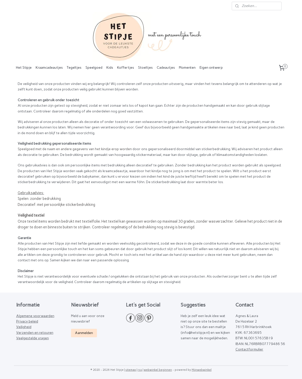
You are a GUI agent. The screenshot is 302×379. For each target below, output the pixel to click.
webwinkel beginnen (158, 370)
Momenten (187, 67)
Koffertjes (125, 67)
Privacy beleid (27, 321)
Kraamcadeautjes (49, 67)
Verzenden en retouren (34, 333)
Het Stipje (24, 67)
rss (140, 370)
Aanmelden (84, 333)
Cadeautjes (166, 67)
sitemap (130, 370)
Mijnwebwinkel (202, 370)
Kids (109, 67)
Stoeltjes (145, 67)
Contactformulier (249, 349)
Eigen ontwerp (211, 67)
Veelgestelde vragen (32, 338)
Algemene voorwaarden (35, 316)
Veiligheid (23, 327)
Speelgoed (93, 67)
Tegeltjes (74, 67)
